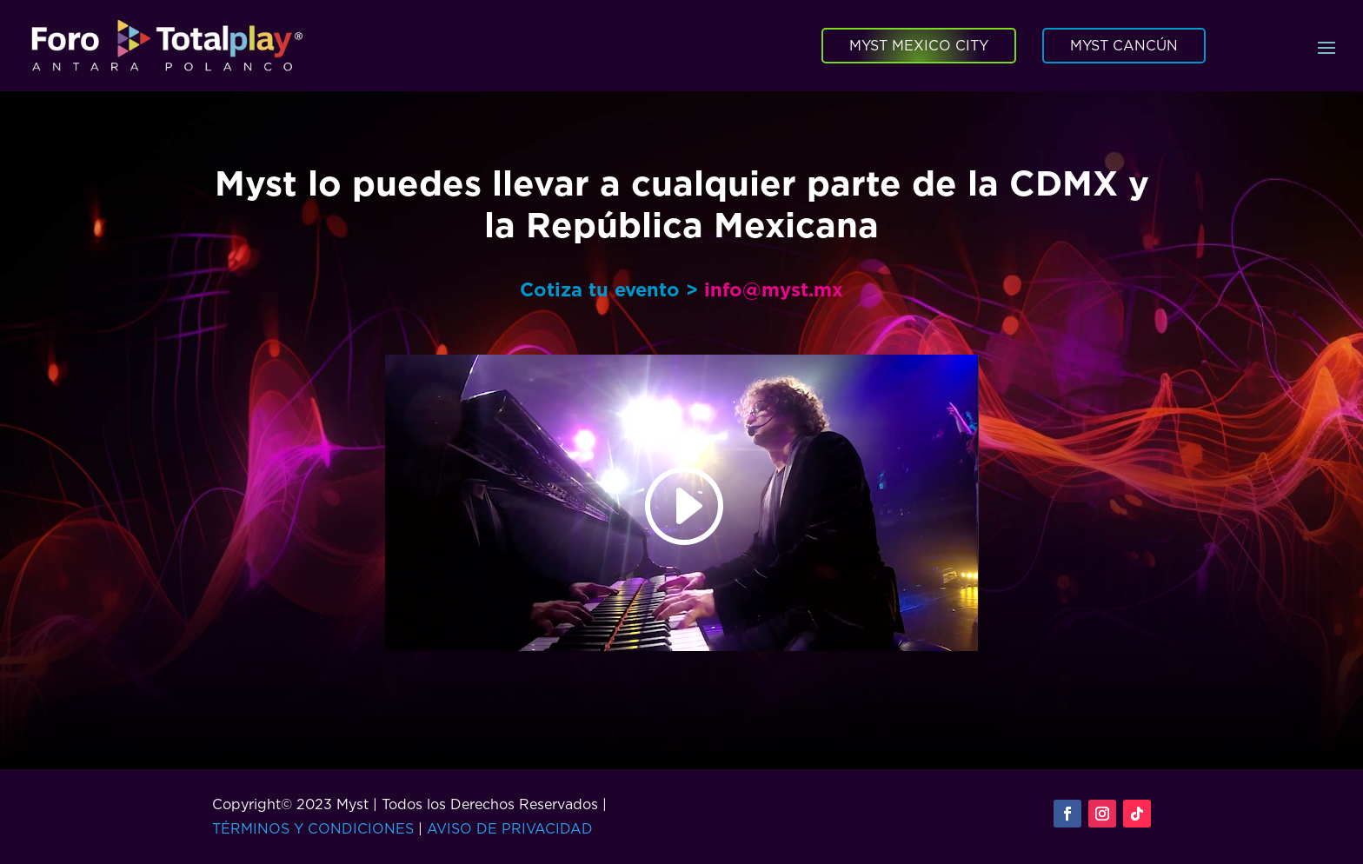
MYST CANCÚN (1124, 45)
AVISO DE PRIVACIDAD (510, 828)
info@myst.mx (773, 289)
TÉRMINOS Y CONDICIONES (313, 828)
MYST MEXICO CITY (918, 45)
